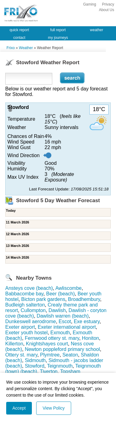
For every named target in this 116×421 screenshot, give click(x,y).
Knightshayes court (47, 343)
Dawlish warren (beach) (62, 316)
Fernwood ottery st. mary (52, 338)
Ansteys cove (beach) (29, 288)
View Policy (54, 408)
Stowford (34, 366)
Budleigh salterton (25, 304)
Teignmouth (60, 366)
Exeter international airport (67, 327)
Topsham (70, 371)
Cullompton (33, 310)
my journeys (58, 37)
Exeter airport (20, 327)
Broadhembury (84, 299)
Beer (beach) (60, 293)
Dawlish (57, 310)
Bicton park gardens (43, 299)
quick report (19, 30)
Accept (19, 408)
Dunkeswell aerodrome (30, 321)
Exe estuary (86, 321)
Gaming (89, 4)
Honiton (90, 338)
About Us (106, 10)
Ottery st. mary (21, 354)
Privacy (108, 4)
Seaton (70, 354)
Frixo (10, 48)
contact (19, 37)
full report (58, 30)
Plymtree (50, 354)
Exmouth (60, 332)
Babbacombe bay (24, 293)
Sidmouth (35, 360)
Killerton (14, 343)
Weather (26, 48)
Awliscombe (68, 288)
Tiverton (49, 371)
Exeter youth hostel (26, 332)
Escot (65, 321)
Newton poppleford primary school (62, 349)
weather (96, 30)
